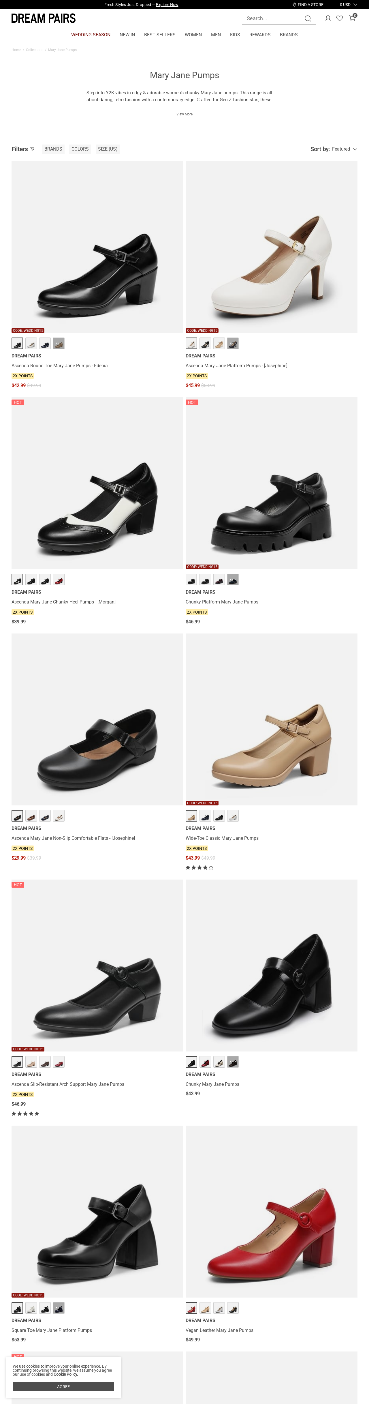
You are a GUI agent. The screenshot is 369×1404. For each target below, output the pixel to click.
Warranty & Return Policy (92, 1347)
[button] (345, 4)
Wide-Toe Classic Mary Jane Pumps (136, 435)
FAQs (72, 1357)
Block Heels (310, 1156)
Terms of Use (25, 1357)
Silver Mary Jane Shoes (142, 1156)
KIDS (235, 35)
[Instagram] (271, 1369)
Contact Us (78, 1329)
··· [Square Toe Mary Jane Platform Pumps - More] (58, 576)
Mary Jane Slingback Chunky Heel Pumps (46, 1065)
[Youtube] (312, 1369)
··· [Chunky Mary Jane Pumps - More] (323, 413)
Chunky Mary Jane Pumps (303, 435)
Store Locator (215, 1329)
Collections (34, 50)
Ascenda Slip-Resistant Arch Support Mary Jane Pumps (225, 438)
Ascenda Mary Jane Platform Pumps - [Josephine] (138, 284)
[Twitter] (326, 1369)
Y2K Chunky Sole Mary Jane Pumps (224, 598)
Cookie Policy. (66, 1374)
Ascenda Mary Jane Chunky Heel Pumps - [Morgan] (221, 284)
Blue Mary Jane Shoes (29, 1156)
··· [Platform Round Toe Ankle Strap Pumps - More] (147, 1040)
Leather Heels (287, 1156)
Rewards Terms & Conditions (159, 1338)
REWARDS (260, 35)
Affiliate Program (29, 1338)
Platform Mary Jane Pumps (216, 920)
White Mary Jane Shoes (66, 1156)
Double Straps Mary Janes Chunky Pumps (311, 922)
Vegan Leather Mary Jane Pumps (133, 598)
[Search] (307, 18)
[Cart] (352, 18)
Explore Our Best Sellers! (156, 4)
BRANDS (289, 35)
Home (16, 50)
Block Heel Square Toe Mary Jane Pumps (46, 922)
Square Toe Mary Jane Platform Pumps (52, 598)
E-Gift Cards (142, 1347)
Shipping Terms (83, 1338)
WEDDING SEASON (90, 35)
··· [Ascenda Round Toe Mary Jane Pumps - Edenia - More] (58, 259)
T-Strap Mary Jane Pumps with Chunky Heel (51, 759)
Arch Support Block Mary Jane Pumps (226, 756)
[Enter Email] (291, 1336)
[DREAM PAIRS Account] (328, 18)
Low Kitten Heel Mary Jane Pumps (311, 756)
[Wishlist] (339, 18)
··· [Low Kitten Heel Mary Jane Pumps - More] (323, 734)
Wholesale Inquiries (221, 1347)
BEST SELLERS (160, 35)
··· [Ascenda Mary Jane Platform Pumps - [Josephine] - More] (147, 259)
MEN (216, 35)
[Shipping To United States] (342, 4)
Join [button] (343, 1336)
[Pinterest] (298, 1369)
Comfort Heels (332, 1156)
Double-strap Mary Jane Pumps (132, 756)
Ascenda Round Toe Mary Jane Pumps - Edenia (52, 284)
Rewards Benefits (147, 1329)
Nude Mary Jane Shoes (256, 1156)
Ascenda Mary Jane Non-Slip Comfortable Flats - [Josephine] (43, 438)
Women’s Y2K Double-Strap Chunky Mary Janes (312, 601)
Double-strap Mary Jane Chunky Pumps (140, 920)
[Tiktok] (284, 1369)
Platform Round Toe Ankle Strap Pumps (140, 1063)
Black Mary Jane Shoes (180, 1156)
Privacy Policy (26, 1347)
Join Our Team (216, 1338)
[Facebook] (257, 1369)
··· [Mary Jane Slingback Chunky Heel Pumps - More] (58, 1040)
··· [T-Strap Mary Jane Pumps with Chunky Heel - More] (58, 734)
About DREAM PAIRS (33, 1329)
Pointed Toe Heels (25, 1159)
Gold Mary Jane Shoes (218, 1156)
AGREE (63, 1386)
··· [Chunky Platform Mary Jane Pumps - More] (323, 259)
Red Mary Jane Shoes (104, 1156)
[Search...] (275, 18)
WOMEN (193, 35)
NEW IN (127, 35)
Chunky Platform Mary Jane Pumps (312, 282)
